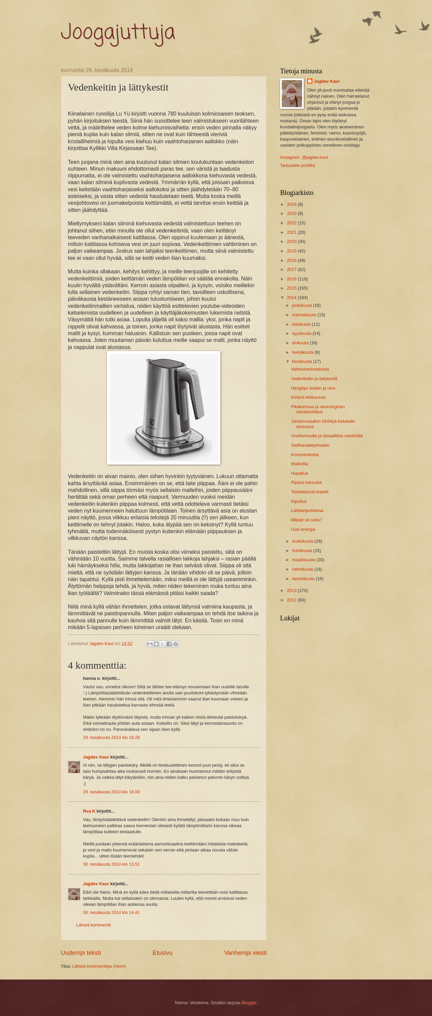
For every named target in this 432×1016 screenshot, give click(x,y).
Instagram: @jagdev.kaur (304, 157)
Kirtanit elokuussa (308, 397)
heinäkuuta (303, 352)
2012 (292, 599)
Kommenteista (305, 454)
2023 (292, 213)
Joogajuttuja (118, 33)
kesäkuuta (302, 361)
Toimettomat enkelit (309, 491)
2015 (292, 288)
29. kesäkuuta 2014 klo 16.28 (111, 737)
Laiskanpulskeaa (307, 510)
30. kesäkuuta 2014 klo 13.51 (111, 864)
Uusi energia (303, 529)
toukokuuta (303, 541)
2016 (292, 278)
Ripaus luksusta (306, 482)
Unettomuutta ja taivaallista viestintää (327, 435)
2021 (292, 232)
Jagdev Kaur (96, 757)
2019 (292, 250)
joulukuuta (302, 305)
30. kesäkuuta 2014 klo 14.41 (111, 912)
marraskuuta (304, 314)
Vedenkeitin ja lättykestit (314, 378)
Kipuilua (298, 501)
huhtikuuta (302, 550)
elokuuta (300, 342)
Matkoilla (299, 463)
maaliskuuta (304, 559)
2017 (292, 269)
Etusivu (162, 952)
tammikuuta (304, 578)
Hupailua (299, 473)
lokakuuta (302, 324)
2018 (292, 260)
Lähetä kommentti (93, 924)
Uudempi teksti (81, 952)
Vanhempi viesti (245, 952)
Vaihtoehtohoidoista (310, 369)
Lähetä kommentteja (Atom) (99, 966)
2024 (292, 204)
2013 (292, 590)
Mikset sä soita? (306, 519)
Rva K (89, 811)
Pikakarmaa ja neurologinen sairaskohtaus (318, 409)
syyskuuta (302, 333)
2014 (292, 297)
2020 (292, 241)
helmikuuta (303, 569)
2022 (292, 222)
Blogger (249, 1002)
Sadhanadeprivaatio (310, 445)
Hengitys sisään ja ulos (313, 388)
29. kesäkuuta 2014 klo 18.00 (111, 791)
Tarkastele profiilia (297, 165)
